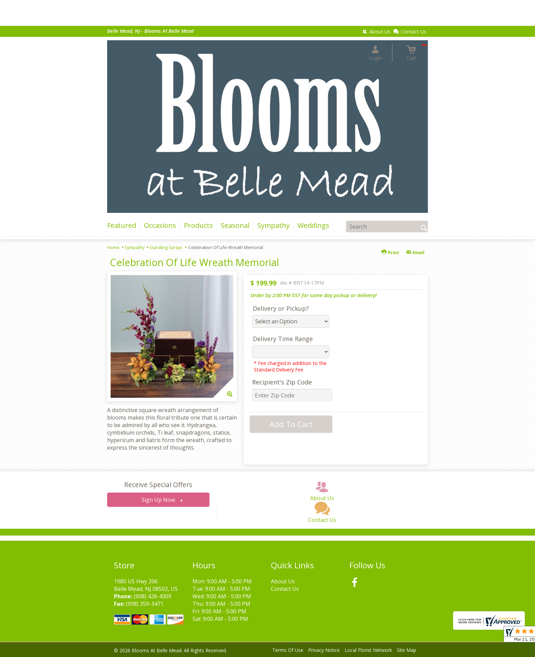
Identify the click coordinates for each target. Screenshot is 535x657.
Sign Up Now (158, 499)
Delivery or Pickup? (281, 308)
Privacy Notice (324, 650)
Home (113, 247)
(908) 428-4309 (152, 596)
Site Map (406, 650)
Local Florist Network (368, 650)
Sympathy (134, 247)
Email (415, 252)
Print (390, 252)
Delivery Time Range (283, 339)
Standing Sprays (166, 247)
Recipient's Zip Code (282, 382)
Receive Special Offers (158, 484)
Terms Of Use (287, 650)
